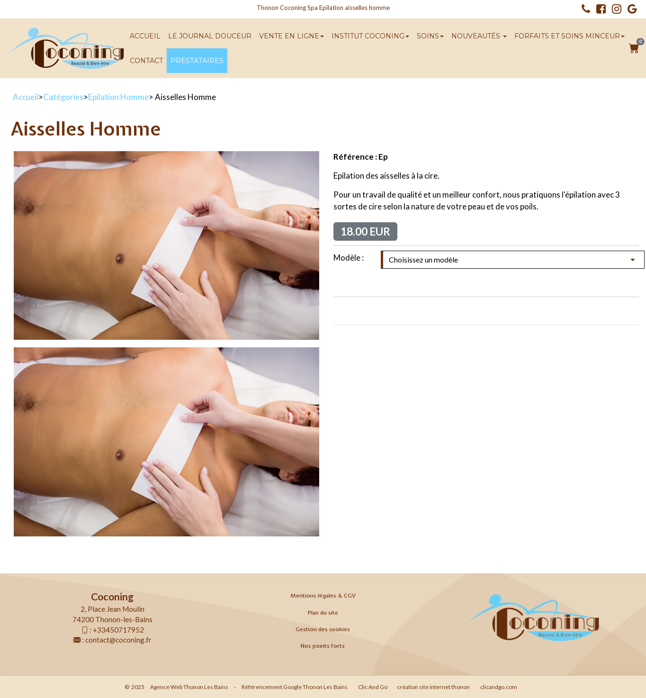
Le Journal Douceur (209, 36)
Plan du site (323, 612)
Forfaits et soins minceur (569, 36)
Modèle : (348, 258)
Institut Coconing (370, 36)
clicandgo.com (498, 686)
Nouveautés (479, 36)
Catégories (63, 97)
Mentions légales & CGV (323, 595)
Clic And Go (372, 686)
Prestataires (197, 60)
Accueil (145, 36)
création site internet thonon (433, 686)
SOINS (430, 36)
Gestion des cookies (323, 629)
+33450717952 (118, 629)
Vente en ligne (291, 36)
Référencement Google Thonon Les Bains (295, 686)
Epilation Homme (118, 97)
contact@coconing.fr (118, 639)
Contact (146, 60)
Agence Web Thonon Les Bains (189, 686)
